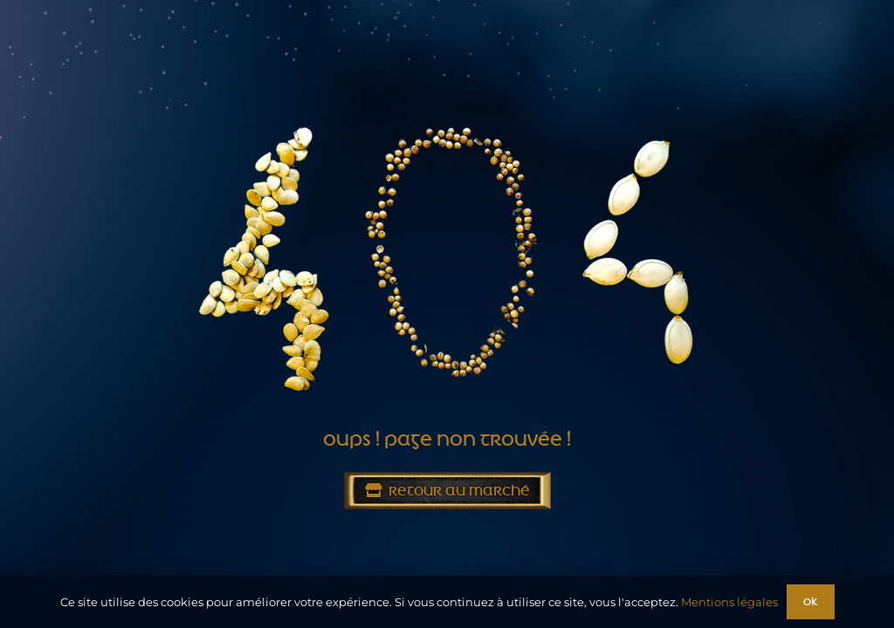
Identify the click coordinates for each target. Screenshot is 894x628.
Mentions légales (729, 602)
